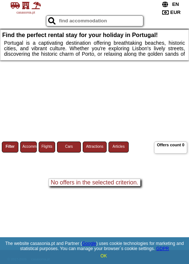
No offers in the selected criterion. (94, 182)
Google (89, 243)
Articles (119, 146)
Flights (47, 146)
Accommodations (29, 146)
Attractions (94, 146)
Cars (69, 146)
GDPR (162, 248)
